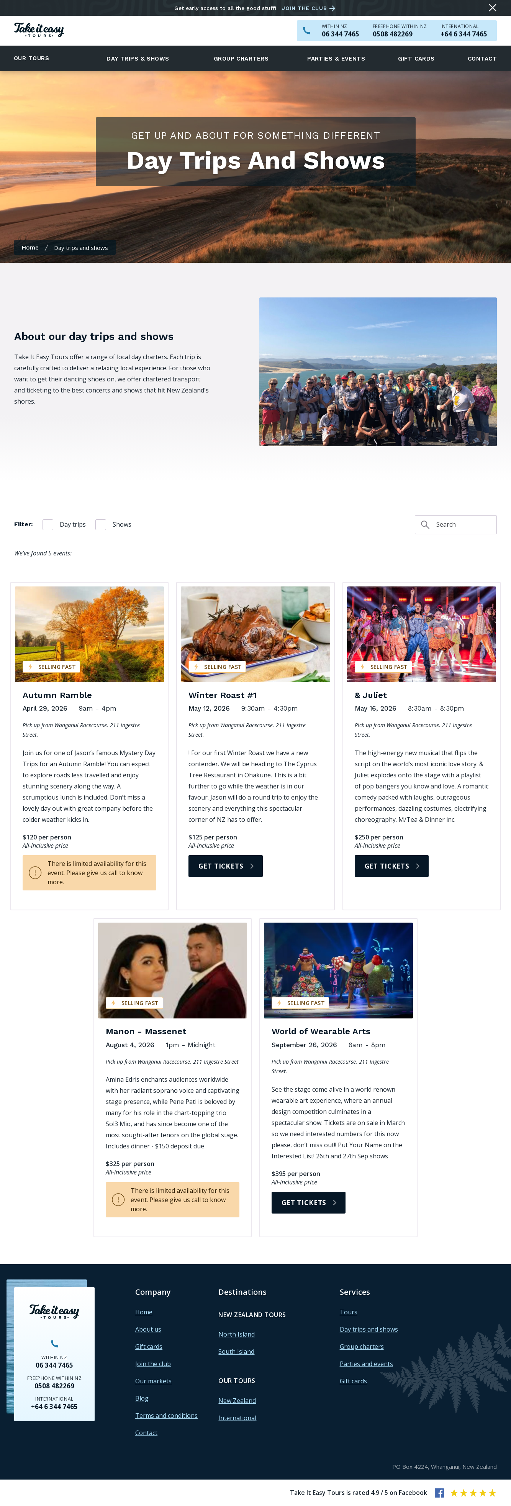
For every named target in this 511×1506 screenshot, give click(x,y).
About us (148, 1329)
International (237, 1418)
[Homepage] (39, 31)
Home (30, 247)
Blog (142, 1398)
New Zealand (237, 1400)
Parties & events (336, 58)
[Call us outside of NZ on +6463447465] (464, 34)
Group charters (241, 58)
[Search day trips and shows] (456, 524)
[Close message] (492, 8)
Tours (348, 1312)
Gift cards (416, 58)
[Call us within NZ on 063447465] (340, 34)
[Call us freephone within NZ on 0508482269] (400, 34)
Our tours (31, 58)
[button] (36, 58)
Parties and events (366, 1364)
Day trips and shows (369, 1329)
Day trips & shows (137, 58)
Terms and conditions (166, 1415)
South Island (236, 1351)
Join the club (304, 8)
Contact (482, 58)
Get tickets (220, 866)
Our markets (153, 1381)
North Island (236, 1334)
